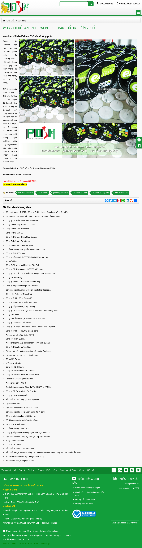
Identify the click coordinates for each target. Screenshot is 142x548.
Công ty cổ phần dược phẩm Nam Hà (22, 286)
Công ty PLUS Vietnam (15, 253)
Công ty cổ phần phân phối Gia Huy (21, 416)
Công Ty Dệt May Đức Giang (18, 241)
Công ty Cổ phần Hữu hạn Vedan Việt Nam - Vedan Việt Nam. (32, 310)
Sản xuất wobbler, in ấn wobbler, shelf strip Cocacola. (28, 290)
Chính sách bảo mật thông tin (87, 488)
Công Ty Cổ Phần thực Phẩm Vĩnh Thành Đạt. (25, 318)
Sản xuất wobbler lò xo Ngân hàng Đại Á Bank (25, 412)
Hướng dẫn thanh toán (85, 499)
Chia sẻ (8, 200)
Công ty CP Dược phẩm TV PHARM (21, 391)
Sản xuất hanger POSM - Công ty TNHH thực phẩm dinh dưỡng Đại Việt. (37, 212)
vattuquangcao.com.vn (59, 535)
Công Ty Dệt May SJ (14, 233)
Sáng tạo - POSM (68, 470)
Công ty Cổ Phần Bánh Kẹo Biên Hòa (22, 220)
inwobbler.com (10, 539)
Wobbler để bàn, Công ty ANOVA (20, 461)
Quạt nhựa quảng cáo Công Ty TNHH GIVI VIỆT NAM (28, 387)
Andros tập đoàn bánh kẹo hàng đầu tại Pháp (25, 456)
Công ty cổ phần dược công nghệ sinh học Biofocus (28, 432)
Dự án (41, 470)
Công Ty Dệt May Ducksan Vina (19, 245)
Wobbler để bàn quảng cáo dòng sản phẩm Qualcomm (29, 351)
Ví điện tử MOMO (13, 363)
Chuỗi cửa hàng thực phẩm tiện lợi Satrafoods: (26, 249)
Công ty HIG (132, 523)
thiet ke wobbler (121, 192)
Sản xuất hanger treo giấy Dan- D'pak (22, 408)
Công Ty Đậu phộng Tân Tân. (18, 347)
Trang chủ (6, 470)
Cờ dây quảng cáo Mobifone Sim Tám (22, 420)
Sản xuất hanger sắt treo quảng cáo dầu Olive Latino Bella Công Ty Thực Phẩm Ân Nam (43, 452)
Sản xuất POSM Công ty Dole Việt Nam (22, 399)
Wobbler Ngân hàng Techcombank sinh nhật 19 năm (28, 343)
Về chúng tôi (19, 470)
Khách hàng (51, 470)
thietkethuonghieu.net (18, 535)
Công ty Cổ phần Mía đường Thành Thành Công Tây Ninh (30, 327)
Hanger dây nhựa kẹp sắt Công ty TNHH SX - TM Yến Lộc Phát (33, 216)
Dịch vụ (31, 470)
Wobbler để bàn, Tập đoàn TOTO (20, 335)
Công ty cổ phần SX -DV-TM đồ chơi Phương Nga (27, 257)
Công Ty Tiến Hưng (14, 277)
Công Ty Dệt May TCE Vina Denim (20, 224)
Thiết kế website (119, 523)
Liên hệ (90, 470)
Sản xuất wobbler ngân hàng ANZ (20, 448)
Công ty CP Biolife (13, 444)
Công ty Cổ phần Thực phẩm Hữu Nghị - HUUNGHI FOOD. (31, 273)
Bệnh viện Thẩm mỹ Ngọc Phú (19, 294)
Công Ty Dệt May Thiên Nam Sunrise (21, 237)
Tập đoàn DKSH (13, 403)
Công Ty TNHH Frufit (14, 367)
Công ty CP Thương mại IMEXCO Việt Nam (24, 269)
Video (82, 470)
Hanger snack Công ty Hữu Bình (19, 379)
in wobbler (43, 192)
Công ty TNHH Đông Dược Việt (19, 298)
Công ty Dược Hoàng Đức (17, 395)
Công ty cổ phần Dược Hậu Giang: (20, 306)
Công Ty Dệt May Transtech (17, 229)
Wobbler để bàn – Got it (16, 383)
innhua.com (23, 539)
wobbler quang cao (101, 192)
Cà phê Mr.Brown (13, 359)
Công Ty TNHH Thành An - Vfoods (20, 371)
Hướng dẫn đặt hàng (84, 504)
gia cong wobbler (60, 192)
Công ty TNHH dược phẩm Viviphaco (21, 302)
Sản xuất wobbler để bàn (15, 184)
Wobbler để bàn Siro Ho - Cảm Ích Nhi (22, 355)
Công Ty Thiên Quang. (15, 339)
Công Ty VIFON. (13, 314)
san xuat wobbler (25, 192)
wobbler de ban (80, 192)
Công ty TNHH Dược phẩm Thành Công (23, 282)
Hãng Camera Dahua (15, 440)
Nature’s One (11, 261)
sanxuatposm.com (38, 535)
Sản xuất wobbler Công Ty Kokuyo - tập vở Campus (28, 437)
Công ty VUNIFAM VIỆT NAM (18, 322)
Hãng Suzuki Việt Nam (15, 424)
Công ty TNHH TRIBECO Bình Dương (22, 331)
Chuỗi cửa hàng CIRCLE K (17, 428)
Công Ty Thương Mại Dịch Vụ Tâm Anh (22, 265)
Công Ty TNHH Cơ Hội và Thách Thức (22, 375)
